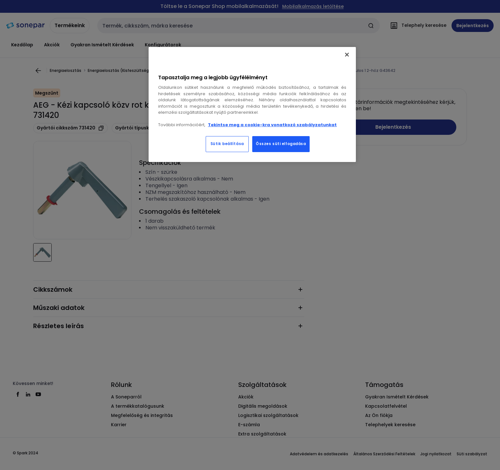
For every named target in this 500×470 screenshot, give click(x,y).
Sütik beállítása (227, 143)
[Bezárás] (347, 55)
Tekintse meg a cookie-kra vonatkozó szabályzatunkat (272, 125)
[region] (252, 104)
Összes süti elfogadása (281, 143)
